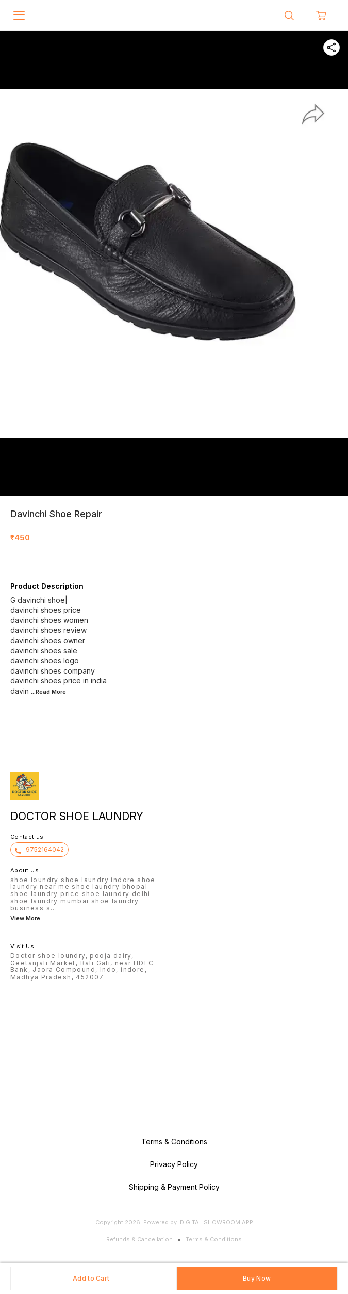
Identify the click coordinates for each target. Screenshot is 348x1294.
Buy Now (257, 1278)
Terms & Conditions (214, 1239)
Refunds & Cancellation (139, 1239)
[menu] (19, 15)
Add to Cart (91, 1278)
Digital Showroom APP (216, 1222)
